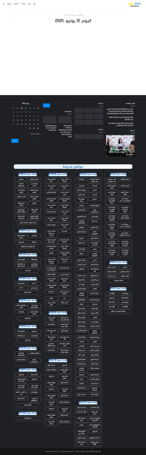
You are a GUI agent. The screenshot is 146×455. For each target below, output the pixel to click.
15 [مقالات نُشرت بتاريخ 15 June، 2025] (34, 120)
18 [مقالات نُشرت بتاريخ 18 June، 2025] (21, 120)
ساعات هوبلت (118, 280)
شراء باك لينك (94, 407)
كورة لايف (124, 293)
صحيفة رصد (95, 383)
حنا (64, 298)
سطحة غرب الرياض (112, 193)
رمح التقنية (95, 280)
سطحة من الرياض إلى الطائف (111, 209)
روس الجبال (81, 308)
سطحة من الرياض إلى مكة (111, 201)
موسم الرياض (81, 438)
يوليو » (32, 134)
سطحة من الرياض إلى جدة (125, 200)
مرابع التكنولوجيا (95, 211)
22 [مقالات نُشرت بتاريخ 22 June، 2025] (34, 124)
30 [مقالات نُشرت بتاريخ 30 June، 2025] (30, 128)
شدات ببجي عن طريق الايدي (51, 233)
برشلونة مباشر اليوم (21, 306)
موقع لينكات (94, 368)
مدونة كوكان (81, 232)
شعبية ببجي (64, 274)
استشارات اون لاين (95, 270)
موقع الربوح (95, 355)
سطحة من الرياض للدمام (125, 217)
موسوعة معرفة (94, 389)
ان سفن (81, 205)
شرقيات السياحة (81, 294)
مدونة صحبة (94, 293)
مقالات (23, 4)
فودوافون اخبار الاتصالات (95, 426)
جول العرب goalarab (34, 265)
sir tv (21, 288)
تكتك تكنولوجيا (94, 233)
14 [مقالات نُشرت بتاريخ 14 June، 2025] (38, 120)
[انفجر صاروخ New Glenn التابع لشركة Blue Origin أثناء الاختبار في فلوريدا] (88, 116)
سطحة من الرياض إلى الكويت (124, 252)
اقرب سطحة (125, 186)
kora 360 (112, 307)
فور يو (51, 253)
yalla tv (34, 242)
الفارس (94, 317)
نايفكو (81, 383)
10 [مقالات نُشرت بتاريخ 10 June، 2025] (25, 116)
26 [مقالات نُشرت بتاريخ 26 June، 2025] (17, 124)
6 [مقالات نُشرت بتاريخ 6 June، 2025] (13, 112)
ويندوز (9, 4)
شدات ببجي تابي (51, 187)
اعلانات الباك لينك (81, 419)
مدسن (95, 260)
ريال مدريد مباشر (64, 377)
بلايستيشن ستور (64, 280)
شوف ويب (94, 216)
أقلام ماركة (125, 276)
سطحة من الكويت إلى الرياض (112, 252)
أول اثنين (81, 346)
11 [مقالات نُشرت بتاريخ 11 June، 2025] (21, 116)
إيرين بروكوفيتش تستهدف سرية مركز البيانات (50, 128)
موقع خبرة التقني (94, 244)
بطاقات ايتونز (51, 274)
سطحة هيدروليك (21, 185)
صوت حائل (81, 355)
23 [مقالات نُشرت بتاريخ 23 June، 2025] (30, 124)
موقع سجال (81, 317)
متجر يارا (95, 304)
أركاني (94, 289)
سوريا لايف (34, 392)
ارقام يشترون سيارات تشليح (34, 217)
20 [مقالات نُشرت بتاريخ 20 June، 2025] (13, 120)
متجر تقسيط (51, 211)
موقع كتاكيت (95, 379)
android (16, 4)
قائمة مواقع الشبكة (68, 451)
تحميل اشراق (95, 275)
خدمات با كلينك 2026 (51, 345)
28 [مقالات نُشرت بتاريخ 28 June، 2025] (38, 128)
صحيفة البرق (94, 359)
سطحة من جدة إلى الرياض (125, 234)
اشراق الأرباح (81, 299)
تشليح (34, 203)
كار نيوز (81, 238)
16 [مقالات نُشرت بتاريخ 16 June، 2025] (30, 120)
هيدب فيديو (81, 275)
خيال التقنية (82, 210)
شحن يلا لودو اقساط (51, 200)
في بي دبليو (95, 346)
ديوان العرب (94, 308)
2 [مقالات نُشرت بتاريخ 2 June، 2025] (29, 112)
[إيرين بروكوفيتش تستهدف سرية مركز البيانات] (88, 110)
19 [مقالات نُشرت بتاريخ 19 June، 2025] (17, 120)
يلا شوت (112, 298)
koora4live (125, 298)
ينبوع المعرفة (95, 337)
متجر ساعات (112, 276)
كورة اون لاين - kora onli (21, 380)
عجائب (95, 249)
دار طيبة (81, 374)
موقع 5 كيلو (81, 190)
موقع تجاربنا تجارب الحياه (64, 351)
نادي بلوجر (81, 242)
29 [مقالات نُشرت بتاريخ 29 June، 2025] (34, 128)
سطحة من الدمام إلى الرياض (111, 235)
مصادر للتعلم (21, 359)
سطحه (21, 179)
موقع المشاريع (94, 332)
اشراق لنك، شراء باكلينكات (95, 419)
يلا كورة (27, 340)
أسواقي (81, 227)
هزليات (94, 341)
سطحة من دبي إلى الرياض (111, 226)
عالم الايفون (95, 227)
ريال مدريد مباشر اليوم (34, 306)
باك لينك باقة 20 (51, 332)
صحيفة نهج (95, 238)
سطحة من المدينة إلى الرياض (112, 243)
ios (4, 4)
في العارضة (21, 336)
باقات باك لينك (81, 412)
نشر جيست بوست (51, 319)
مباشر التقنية (81, 289)
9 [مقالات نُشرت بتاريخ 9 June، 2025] (29, 116)
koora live (111, 302)
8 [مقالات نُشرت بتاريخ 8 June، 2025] (33, 116)
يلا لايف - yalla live (21, 393)
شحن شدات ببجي (64, 260)
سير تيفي (34, 288)
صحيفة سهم (94, 374)
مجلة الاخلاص (81, 388)
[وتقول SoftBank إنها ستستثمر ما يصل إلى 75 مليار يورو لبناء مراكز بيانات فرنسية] (79, 110)
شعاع (81, 304)
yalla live (28, 318)
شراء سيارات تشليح (34, 210)
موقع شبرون (81, 359)
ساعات (125, 267)
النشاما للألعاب (81, 330)
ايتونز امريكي (51, 192)
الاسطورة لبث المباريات (27, 246)
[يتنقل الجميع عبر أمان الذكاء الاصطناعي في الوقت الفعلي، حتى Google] (79, 122)
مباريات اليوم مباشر (64, 371)
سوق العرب (51, 324)
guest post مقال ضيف (65, 325)
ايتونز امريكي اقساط (51, 247)
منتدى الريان (81, 394)
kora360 (112, 293)
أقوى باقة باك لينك (64, 345)
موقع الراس (81, 326)
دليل (81, 379)
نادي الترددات (81, 264)
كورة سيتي (21, 259)
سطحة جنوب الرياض (34, 197)
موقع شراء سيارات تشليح (21, 210)
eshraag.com (49, 451)
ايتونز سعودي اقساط (64, 200)
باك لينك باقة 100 (64, 338)
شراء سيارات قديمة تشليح (27, 222)
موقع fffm (95, 394)
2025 (72, 15)
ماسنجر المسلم (81, 369)
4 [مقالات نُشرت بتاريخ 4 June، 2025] (21, 112)
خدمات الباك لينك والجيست (64, 319)
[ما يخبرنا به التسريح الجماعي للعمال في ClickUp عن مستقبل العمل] (88, 122)
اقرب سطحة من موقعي (112, 180)
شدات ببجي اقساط (65, 180)
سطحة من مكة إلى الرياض (124, 209)
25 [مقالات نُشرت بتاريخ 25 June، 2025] (21, 124)
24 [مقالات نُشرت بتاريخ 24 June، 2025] (26, 124)
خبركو (95, 199)
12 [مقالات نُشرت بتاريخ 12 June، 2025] (17, 116)
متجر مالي (81, 194)
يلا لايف (34, 235)
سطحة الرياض (125, 179)
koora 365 (27, 405)
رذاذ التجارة (81, 280)
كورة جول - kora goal (34, 386)
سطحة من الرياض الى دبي (125, 225)
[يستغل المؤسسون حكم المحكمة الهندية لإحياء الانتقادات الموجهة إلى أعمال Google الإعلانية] (98, 116)
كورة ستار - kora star (21, 386)
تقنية (82, 425)
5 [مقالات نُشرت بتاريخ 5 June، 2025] (17, 112)
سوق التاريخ (64, 330)
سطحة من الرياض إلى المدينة (124, 243)
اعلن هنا (81, 179)
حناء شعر (51, 292)
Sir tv (34, 283)
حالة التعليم (81, 337)
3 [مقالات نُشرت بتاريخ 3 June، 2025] (25, 112)
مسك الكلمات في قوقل (94, 180)
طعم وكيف (95, 284)
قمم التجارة (95, 364)
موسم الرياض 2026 (94, 443)
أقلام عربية (95, 313)
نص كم (94, 194)
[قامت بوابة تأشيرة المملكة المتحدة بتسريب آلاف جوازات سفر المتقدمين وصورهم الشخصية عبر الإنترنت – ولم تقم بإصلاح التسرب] (98, 122)
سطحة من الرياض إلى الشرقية (111, 218)
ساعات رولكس (125, 271)
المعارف (81, 269)
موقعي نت (95, 322)
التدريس (94, 431)
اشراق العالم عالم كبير (81, 432)
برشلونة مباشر (51, 369)
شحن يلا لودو (64, 268)
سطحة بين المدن (34, 185)
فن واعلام (27, 418)
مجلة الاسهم (81, 216)
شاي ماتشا (64, 302)
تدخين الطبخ (81, 350)
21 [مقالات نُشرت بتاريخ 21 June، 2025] (38, 124)
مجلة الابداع (95, 264)
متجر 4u (64, 231)
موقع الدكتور (94, 350)
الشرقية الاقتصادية (81, 222)
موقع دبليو (81, 322)
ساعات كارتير (112, 267)
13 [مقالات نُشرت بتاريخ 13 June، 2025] (13, 116)
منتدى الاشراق (95, 438)
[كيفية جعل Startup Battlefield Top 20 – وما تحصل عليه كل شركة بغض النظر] (98, 110)
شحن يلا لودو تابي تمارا (51, 241)
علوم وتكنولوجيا (34, 360)
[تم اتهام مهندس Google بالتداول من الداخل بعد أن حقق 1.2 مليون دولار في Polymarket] (79, 116)
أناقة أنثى (81, 249)
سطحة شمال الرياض (112, 187)
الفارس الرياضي (34, 353)
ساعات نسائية (111, 271)
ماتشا (51, 298)
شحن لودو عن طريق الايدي (51, 269)
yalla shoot (51, 365)
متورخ (81, 253)
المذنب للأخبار (94, 326)
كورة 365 (34, 259)
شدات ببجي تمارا (51, 180)
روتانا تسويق (81, 260)
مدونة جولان (81, 313)
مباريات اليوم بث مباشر (118, 311)
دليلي (95, 190)
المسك (81, 341)
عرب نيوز (95, 221)
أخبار (29, 4)
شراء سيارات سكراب (21, 204)
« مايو (38, 134)
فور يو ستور (51, 224)
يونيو (68, 15)
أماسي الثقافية (94, 254)
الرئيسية (79, 15)
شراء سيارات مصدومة (21, 217)
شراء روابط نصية (94, 413)
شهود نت (81, 284)
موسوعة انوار (94, 299)
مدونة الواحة (81, 364)
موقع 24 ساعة (81, 200)
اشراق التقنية (94, 205)
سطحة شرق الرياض (125, 193)
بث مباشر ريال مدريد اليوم (21, 265)
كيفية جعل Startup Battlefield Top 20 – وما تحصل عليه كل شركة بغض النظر (121, 152)
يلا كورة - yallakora (34, 399)
